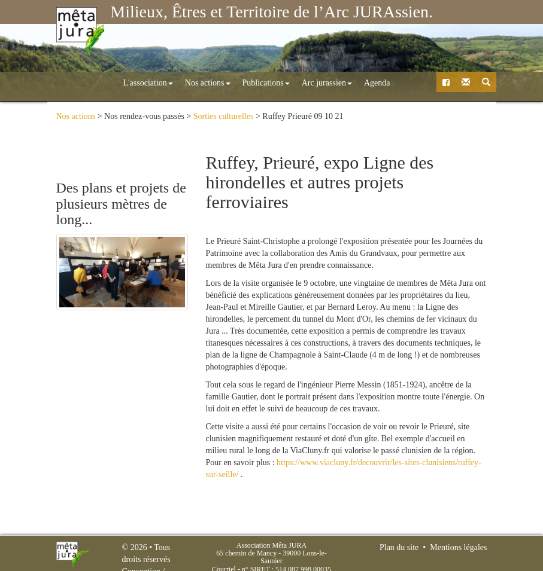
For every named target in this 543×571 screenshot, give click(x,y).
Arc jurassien (275, 82)
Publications (214, 82)
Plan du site (399, 547)
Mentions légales (458, 547)
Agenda (325, 82)
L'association (96, 82)
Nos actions (155, 82)
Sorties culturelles (223, 116)
